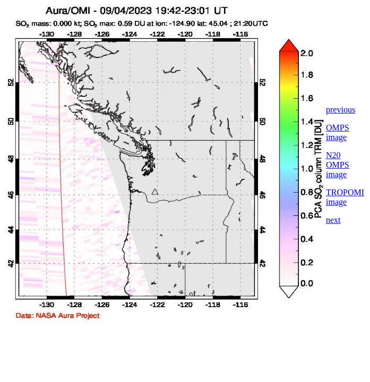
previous (340, 109)
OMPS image (337, 132)
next (333, 219)
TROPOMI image (345, 197)
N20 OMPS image (337, 165)
